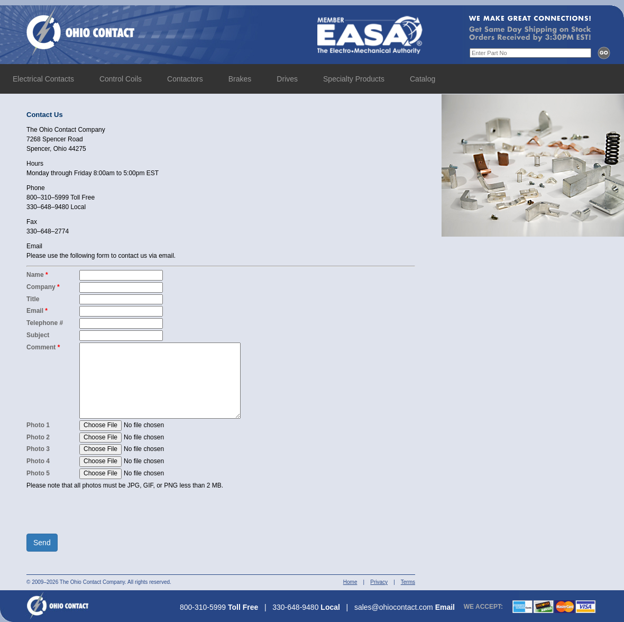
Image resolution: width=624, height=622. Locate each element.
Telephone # (44, 323)
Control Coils (120, 79)
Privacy (379, 582)
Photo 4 (38, 461)
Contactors (185, 79)
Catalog (422, 79)
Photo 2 (38, 437)
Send (42, 542)
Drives (287, 79)
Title (32, 299)
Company (43, 287)
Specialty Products (353, 79)
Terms (408, 582)
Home (350, 582)
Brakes (240, 79)
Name (37, 274)
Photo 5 (38, 473)
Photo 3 (38, 449)
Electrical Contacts (43, 79)
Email (37, 310)
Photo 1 (38, 425)
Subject (37, 335)
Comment (43, 347)
